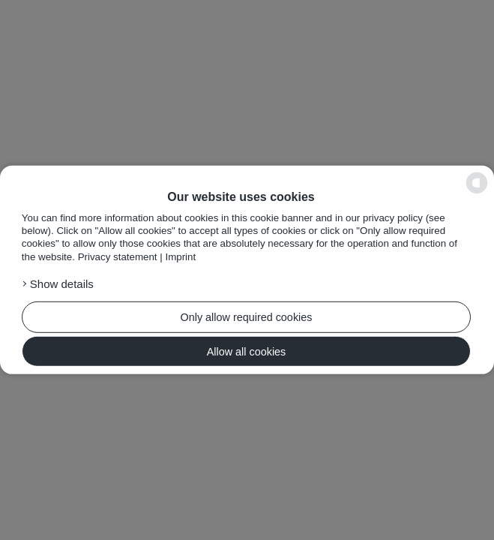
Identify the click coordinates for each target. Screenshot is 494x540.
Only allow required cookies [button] (247, 317)
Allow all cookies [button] (246, 351)
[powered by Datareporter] (477, 183)
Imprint (180, 256)
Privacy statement (117, 256)
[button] (127, 284)
